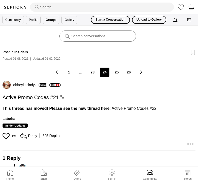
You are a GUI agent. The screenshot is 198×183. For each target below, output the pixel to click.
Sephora (15, 7)
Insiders (21, 52)
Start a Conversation (110, 19)
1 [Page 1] (69, 72)
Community (150, 178)
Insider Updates (15, 125)
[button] (7, 136)
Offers (77, 178)
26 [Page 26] (129, 72)
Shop (43, 178)
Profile (33, 20)
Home (10, 178)
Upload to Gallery (149, 19)
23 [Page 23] (93, 72)
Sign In (112, 175)
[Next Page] (140, 72)
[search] (102, 7)
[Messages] (190, 20)
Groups (51, 20)
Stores (188, 178)
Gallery (69, 20)
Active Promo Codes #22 (134, 108)
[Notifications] (176, 20)
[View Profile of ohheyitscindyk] (30, 85)
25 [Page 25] (117, 72)
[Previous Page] (57, 72)
